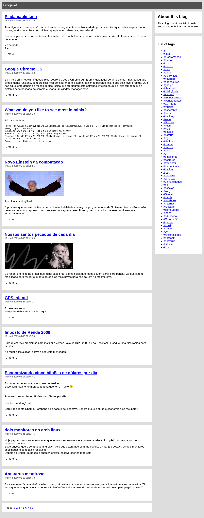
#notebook (169, 200)
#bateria (168, 134)
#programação (172, 56)
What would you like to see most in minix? (46, 110)
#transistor (169, 163)
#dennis (168, 147)
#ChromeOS (171, 219)
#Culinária (169, 103)
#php (166, 172)
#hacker (168, 169)
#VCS (167, 128)
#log (166, 138)
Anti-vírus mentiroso (25, 478)
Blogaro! (10, 5)
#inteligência (171, 91)
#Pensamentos (172, 100)
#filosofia (168, 122)
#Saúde (168, 194)
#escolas (168, 187)
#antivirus (169, 241)
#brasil (167, 225)
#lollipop (168, 228)
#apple (167, 72)
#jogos (167, 212)
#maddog (169, 78)
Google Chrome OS (23, 69)
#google (168, 85)
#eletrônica (170, 75)
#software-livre (172, 97)
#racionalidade (172, 234)
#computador (171, 209)
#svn (166, 231)
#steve (167, 119)
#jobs (166, 150)
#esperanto (170, 109)
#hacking (168, 116)
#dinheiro (169, 175)
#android (168, 94)
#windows (169, 178)
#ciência (168, 244)
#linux (167, 53)
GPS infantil (16, 301)
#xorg (166, 191)
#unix (166, 69)
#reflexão (169, 206)
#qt (165, 153)
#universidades (172, 181)
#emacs (168, 131)
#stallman (169, 141)
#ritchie (167, 197)
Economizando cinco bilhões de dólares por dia (51, 376)
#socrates (169, 159)
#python (168, 222)
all (164, 50)
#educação (170, 216)
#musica (168, 106)
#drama (168, 144)
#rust (166, 247)
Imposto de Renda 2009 (27, 336)
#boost (167, 113)
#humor (168, 60)
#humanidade (171, 166)
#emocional (170, 156)
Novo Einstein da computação (34, 166)
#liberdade (169, 88)
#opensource (171, 81)
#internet (168, 203)
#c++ (166, 63)
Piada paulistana (21, 16)
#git (165, 184)
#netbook (169, 237)
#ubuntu (168, 66)
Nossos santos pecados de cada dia (40, 238)
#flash (167, 125)
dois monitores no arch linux (32, 434)
